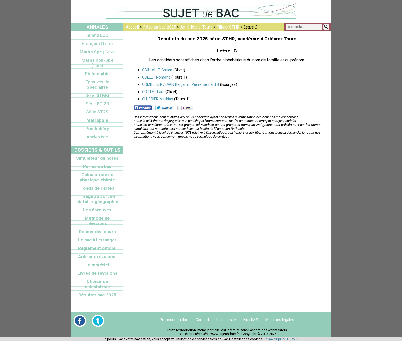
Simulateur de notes (97, 158)
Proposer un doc (174, 319)
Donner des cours (97, 231)
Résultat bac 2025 (159, 27)
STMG (97, 95)
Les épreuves (97, 209)
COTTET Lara (153, 91)
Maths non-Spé (97, 63)
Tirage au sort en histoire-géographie (97, 199)
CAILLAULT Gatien (157, 70)
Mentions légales (279, 319)
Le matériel (97, 264)
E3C (97, 35)
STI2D (97, 103)
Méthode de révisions (97, 221)
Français (97, 43)
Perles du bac (97, 166)
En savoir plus (274, 339)
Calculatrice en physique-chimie (97, 177)
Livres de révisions (97, 273)
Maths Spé (97, 51)
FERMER (293, 339)
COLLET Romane (156, 77)
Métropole (97, 120)
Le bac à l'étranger (97, 240)
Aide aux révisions (97, 256)
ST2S (97, 112)
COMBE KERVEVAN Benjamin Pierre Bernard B (180, 84)
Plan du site (226, 319)
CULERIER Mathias (157, 99)
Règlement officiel (97, 248)
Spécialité (97, 84)
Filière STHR (228, 27)
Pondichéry (97, 128)
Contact (202, 319)
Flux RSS (250, 319)
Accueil (132, 27)
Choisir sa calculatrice (97, 284)
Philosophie (97, 73)
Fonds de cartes (97, 188)
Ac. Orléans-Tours (196, 27)
